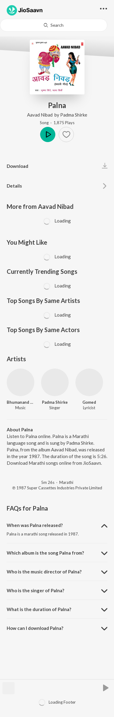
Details (14, 186)
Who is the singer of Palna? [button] (35, 590)
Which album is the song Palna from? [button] (45, 553)
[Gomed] (89, 382)
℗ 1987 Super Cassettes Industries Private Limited (57, 487)
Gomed (89, 402)
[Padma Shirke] (55, 382)
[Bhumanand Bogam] (20, 382)
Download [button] (17, 166)
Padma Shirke (73, 114)
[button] (66, 134)
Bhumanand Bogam (20, 402)
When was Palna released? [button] (35, 525)
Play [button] (47, 134)
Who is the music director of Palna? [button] (44, 571)
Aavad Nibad (40, 114)
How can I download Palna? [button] (35, 628)
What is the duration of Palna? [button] (39, 609)
